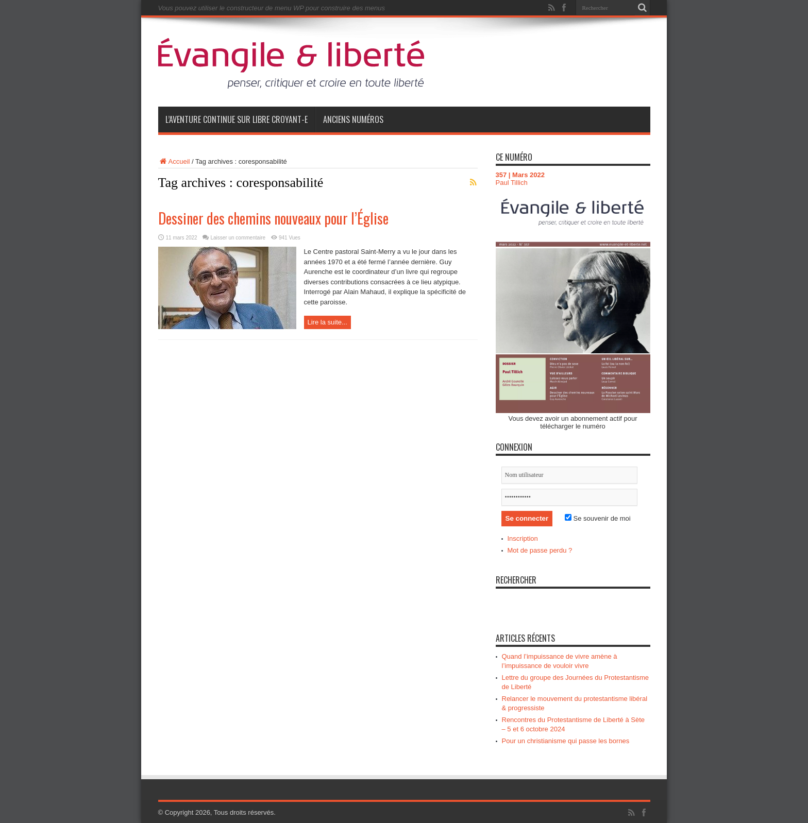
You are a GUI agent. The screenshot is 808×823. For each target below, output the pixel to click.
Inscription (523, 538)
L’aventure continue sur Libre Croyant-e (236, 119)
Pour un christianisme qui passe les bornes (566, 741)
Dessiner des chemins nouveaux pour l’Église (273, 218)
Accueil (174, 161)
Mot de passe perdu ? (540, 550)
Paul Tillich (512, 182)
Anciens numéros (353, 119)
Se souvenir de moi (598, 518)
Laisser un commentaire (237, 238)
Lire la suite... (327, 322)
